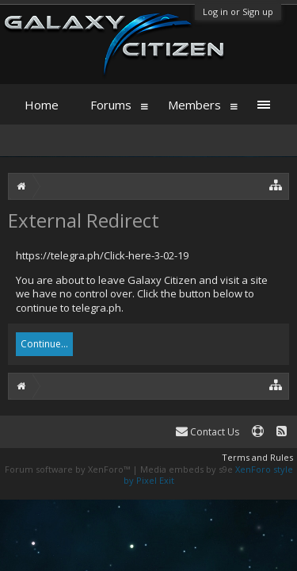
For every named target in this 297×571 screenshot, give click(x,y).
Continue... (44, 344)
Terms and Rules (257, 457)
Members (194, 105)
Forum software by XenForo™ (68, 469)
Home (42, 105)
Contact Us (207, 432)
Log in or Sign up (238, 11)
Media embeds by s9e (186, 469)
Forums (110, 105)
